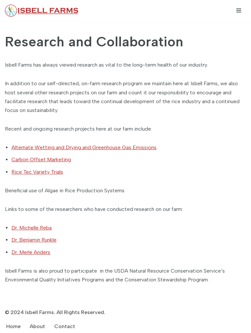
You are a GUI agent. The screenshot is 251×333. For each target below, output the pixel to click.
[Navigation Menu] (238, 10)
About (37, 326)
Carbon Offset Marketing (41, 159)
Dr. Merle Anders (30, 252)
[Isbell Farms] (43, 11)
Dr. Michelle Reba (31, 228)
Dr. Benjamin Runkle (34, 240)
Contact (64, 326)
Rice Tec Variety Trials (37, 172)
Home (13, 326)
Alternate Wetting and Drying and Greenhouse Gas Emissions (84, 147)
